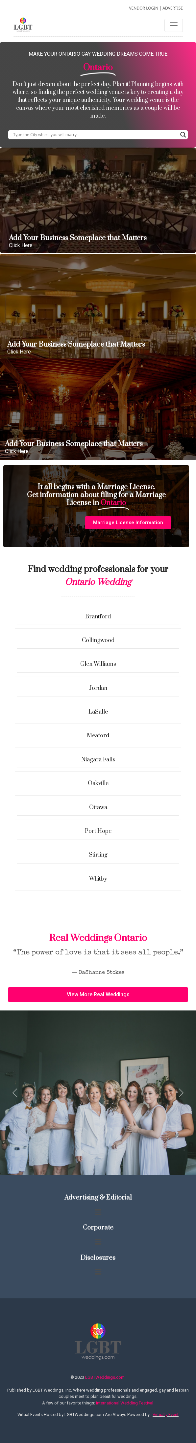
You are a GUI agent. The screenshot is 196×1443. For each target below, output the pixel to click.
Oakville (98, 783)
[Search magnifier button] (183, 134)
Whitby (98, 879)
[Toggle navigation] (173, 25)
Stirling (98, 855)
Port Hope (98, 831)
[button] (128, 522)
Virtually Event (166, 1414)
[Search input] (95, 134)
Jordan (98, 688)
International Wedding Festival (124, 1403)
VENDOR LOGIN (143, 8)
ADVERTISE (172, 8)
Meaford (98, 735)
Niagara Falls (98, 759)
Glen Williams (98, 664)
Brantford (98, 616)
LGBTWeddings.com (105, 1377)
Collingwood (98, 640)
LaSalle (98, 712)
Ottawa (98, 807)
